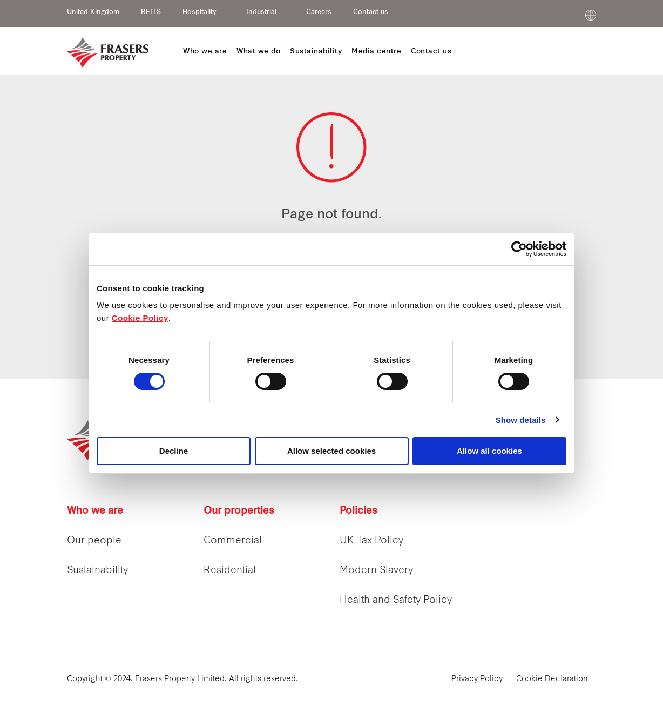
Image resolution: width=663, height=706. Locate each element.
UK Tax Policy (371, 541)
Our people (94, 541)
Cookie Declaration (552, 679)
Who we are (95, 511)
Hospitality (199, 12)
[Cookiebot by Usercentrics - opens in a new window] (519, 249)
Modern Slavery (376, 571)
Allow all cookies (489, 450)
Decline (173, 450)
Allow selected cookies (331, 450)
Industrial (261, 12)
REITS (151, 12)
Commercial (233, 541)
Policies (358, 511)
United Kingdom (93, 12)
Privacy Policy (477, 679)
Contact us (370, 12)
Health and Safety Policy (396, 600)
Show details (521, 420)
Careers (319, 12)
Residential (230, 571)
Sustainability (97, 571)
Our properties (239, 511)
